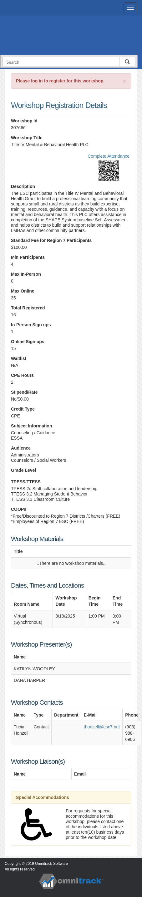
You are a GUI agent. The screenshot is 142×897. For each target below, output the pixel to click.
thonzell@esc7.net (102, 726)
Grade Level (23, 470)
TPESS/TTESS (26, 481)
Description (23, 186)
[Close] (124, 81)
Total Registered (28, 307)
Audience (21, 448)
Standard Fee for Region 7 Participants (51, 240)
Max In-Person (26, 274)
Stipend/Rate (24, 392)
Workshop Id (24, 120)
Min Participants (28, 257)
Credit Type (23, 409)
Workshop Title (27, 137)
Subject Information (31, 425)
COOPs (18, 509)
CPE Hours (22, 375)
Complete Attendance (108, 156)
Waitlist (18, 358)
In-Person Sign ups (31, 324)
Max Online (22, 290)
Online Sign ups (27, 341)
